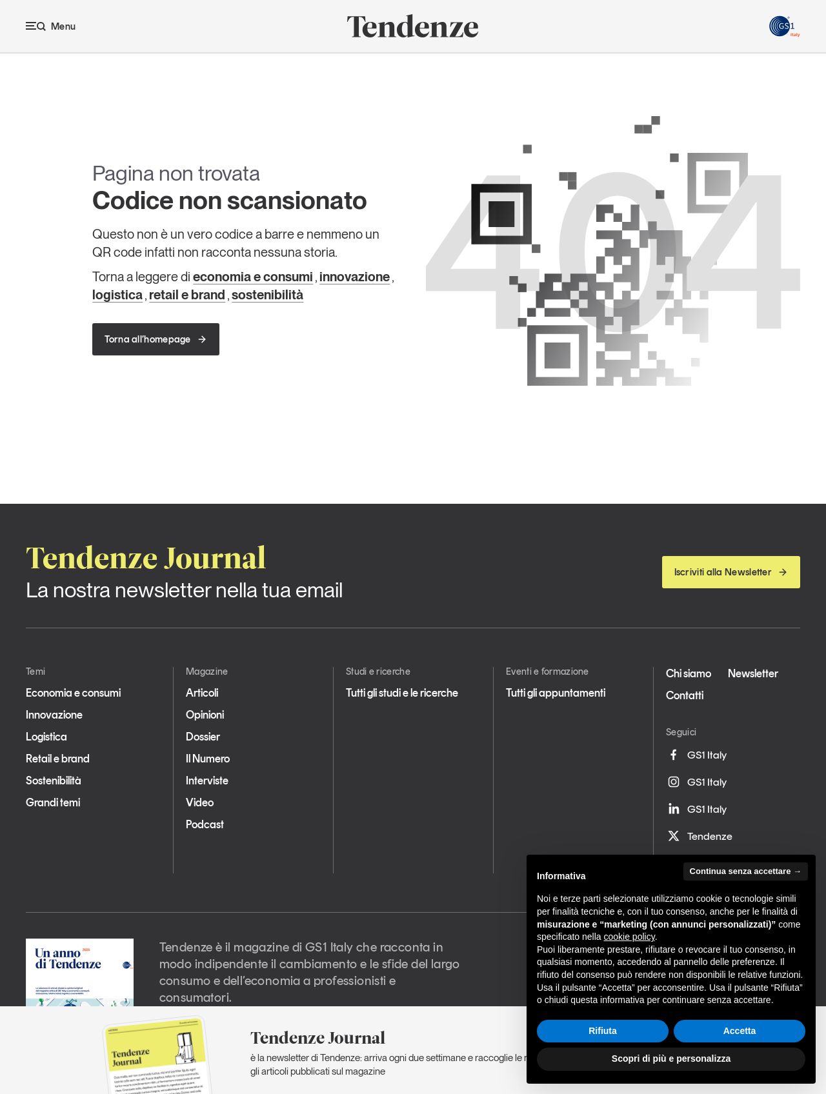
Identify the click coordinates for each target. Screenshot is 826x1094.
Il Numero (208, 758)
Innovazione (54, 714)
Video (200, 802)
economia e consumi (253, 276)
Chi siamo (688, 673)
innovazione (354, 276)
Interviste (207, 780)
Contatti (684, 695)
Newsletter (753, 673)
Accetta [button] (739, 1031)
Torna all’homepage (155, 339)
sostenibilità (267, 295)
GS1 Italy (696, 754)
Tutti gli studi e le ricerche (402, 692)
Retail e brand (58, 758)
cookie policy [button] (629, 936)
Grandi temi (53, 802)
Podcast (205, 824)
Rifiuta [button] (603, 1031)
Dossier (203, 736)
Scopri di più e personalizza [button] (671, 1058)
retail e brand (187, 295)
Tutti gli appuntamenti (555, 692)
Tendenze (699, 836)
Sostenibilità (53, 780)
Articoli (202, 692)
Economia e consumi (73, 692)
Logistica (46, 736)
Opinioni (205, 714)
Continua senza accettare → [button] (745, 871)
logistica (117, 295)
